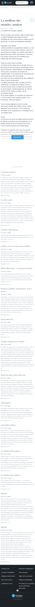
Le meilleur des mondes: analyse (21, 7)
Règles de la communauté (25, 576)
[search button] (26, 2)
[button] (3, 3)
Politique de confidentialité (25, 580)
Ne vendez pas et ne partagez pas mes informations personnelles (26, 586)
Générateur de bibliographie (26, 568)
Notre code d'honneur (6, 580)
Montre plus (17, 137)
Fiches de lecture (23, 572)
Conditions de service (6, 583)
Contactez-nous (5, 568)
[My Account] (31, 2)
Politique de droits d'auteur (8, 576)
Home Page (4, 7)
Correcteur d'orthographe (7, 572)
